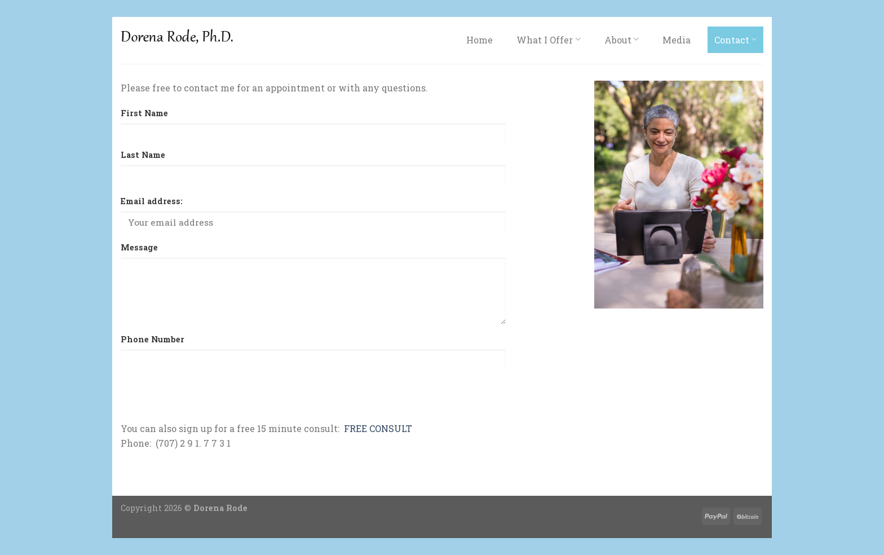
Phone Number (152, 339)
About (621, 40)
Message (139, 247)
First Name (144, 113)
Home (479, 40)
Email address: (152, 201)
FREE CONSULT (378, 428)
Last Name (143, 154)
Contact (735, 40)
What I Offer (548, 40)
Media (676, 40)
